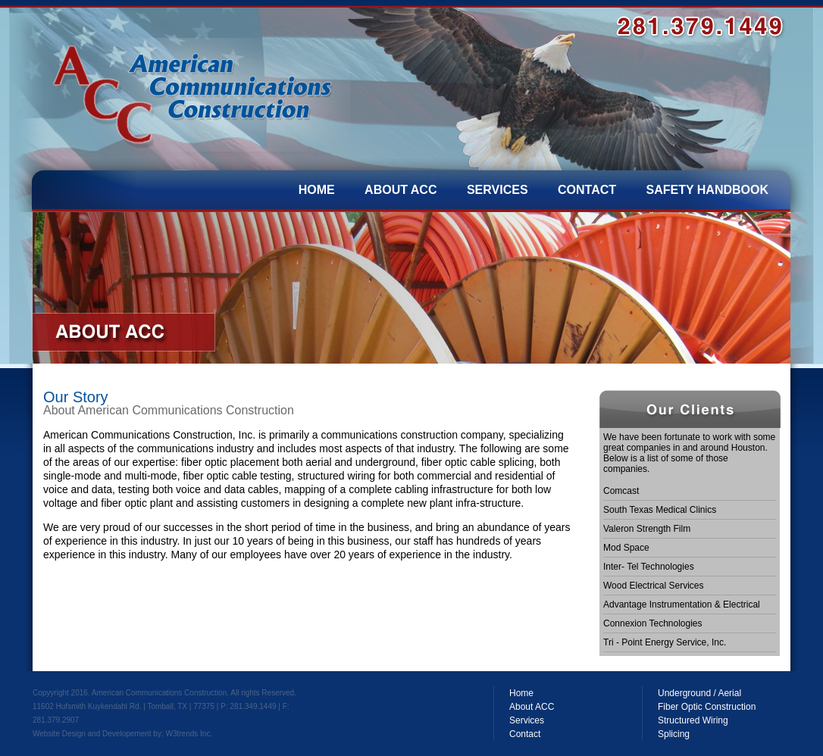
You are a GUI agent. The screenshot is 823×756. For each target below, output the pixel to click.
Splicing (674, 734)
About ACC (531, 706)
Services (526, 720)
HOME (317, 189)
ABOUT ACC (401, 189)
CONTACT (587, 189)
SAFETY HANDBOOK (707, 189)
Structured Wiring (693, 720)
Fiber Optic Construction (707, 706)
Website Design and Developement (92, 733)
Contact (524, 734)
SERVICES (497, 189)
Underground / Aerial (699, 693)
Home (521, 693)
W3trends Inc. (188, 733)
